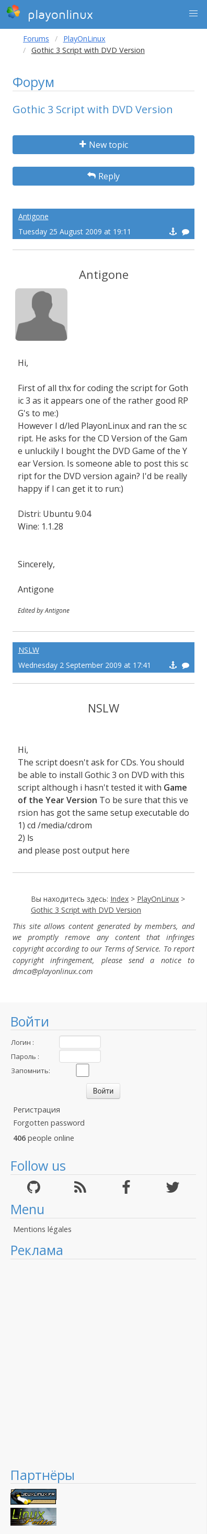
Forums (36, 39)
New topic (103, 144)
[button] (193, 13)
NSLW (28, 650)
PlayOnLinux (84, 39)
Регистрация (36, 1110)
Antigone (33, 216)
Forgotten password (49, 1123)
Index (119, 899)
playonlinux (49, 13)
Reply (103, 176)
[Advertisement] (98, 1363)
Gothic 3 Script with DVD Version (86, 910)
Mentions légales (42, 1229)
